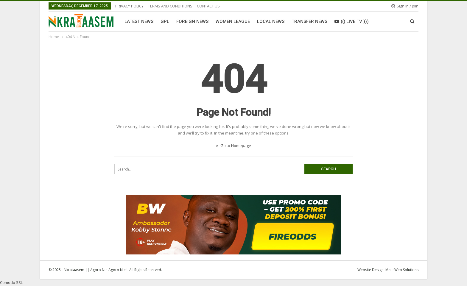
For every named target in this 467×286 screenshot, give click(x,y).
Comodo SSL (11, 282)
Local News (270, 21)
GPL (165, 21)
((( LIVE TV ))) (351, 21)
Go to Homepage (233, 145)
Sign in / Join (404, 6)
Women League (233, 21)
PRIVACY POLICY (129, 6)
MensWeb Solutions (401, 269)
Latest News (138, 21)
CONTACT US (208, 6)
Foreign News (192, 21)
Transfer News (309, 21)
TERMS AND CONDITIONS (170, 6)
